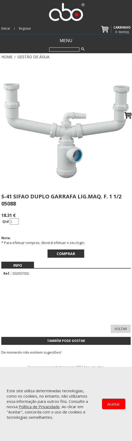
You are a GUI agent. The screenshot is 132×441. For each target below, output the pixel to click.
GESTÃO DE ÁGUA (33, 56)
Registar (25, 28)
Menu (66, 40)
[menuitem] (17, 265)
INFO (17, 265)
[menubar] (17, 265)
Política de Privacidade (39, 406)
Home (6, 56)
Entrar (5, 28)
